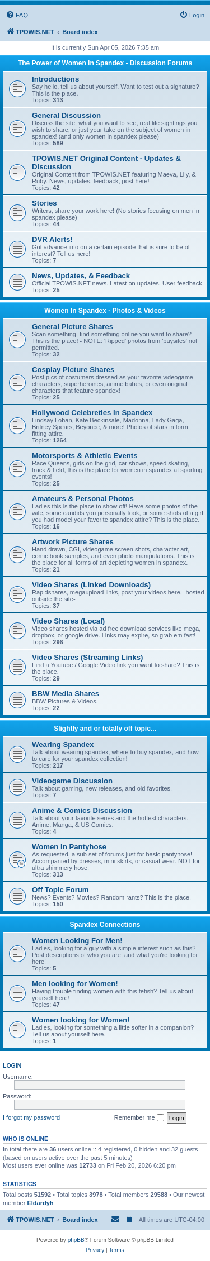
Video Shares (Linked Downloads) (91, 584)
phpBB (76, 1240)
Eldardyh (40, 1203)
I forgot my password (31, 1117)
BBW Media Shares (65, 693)
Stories (44, 203)
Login (12, 1065)
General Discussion (66, 115)
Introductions (55, 79)
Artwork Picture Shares (73, 541)
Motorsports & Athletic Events (85, 455)
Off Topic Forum (60, 890)
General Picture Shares (72, 326)
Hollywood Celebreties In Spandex (92, 412)
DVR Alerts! (52, 239)
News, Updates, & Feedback (81, 276)
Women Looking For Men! (77, 940)
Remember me (139, 1118)
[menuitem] (17, 15)
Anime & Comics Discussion (82, 810)
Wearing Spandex (63, 744)
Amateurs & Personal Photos (83, 498)
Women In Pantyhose (69, 847)
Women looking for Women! (81, 1020)
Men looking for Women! (75, 983)
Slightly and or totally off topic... (105, 728)
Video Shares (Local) (68, 621)
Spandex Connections (104, 925)
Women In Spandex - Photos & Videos (104, 311)
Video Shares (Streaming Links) (87, 657)
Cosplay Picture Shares (73, 369)
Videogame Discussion (72, 781)
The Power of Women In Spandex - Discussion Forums (105, 63)
